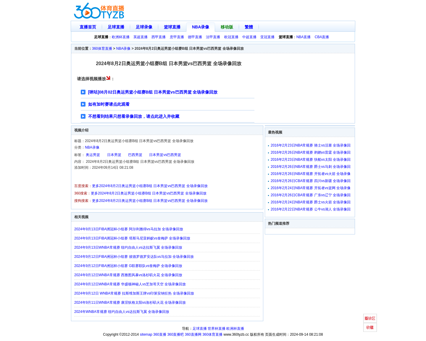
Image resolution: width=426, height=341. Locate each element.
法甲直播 (213, 37)
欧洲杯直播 (121, 37)
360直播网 (193, 334)
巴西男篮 (135, 155)
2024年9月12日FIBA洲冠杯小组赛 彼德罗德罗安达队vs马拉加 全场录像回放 (134, 257)
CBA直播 (322, 37)
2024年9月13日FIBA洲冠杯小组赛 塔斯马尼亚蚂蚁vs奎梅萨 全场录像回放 (132, 238)
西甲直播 (158, 37)
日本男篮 (114, 155)
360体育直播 (102, 48)
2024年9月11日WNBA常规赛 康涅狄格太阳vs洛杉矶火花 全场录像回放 (130, 302)
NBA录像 (200, 27)
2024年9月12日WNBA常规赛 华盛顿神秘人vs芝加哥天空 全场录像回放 (130, 284)
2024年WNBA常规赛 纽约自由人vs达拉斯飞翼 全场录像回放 (121, 312)
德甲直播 (195, 37)
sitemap (146, 334)
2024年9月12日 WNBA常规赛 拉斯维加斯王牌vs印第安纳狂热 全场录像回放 (134, 293)
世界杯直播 (216, 328)
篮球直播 (172, 27)
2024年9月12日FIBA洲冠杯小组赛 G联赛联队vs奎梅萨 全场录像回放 (128, 266)
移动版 (227, 27)
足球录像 (144, 27)
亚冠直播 (267, 37)
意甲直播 (177, 37)
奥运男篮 (93, 155)
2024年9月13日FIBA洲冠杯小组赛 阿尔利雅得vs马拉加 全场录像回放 (128, 229)
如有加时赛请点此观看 (109, 104)
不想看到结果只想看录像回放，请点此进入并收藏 (133, 116)
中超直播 (249, 37)
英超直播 (140, 37)
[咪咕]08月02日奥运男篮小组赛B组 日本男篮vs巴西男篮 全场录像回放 (153, 92)
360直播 (159, 334)
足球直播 (116, 27)
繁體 (249, 27)
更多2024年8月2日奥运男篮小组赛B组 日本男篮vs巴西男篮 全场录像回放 (150, 186)
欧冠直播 (231, 37)
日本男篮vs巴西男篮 (165, 155)
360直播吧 (175, 334)
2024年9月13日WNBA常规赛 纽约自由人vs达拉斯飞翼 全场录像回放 (128, 247)
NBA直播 (303, 37)
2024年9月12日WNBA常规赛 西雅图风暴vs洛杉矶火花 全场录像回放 (128, 275)
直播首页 (88, 27)
